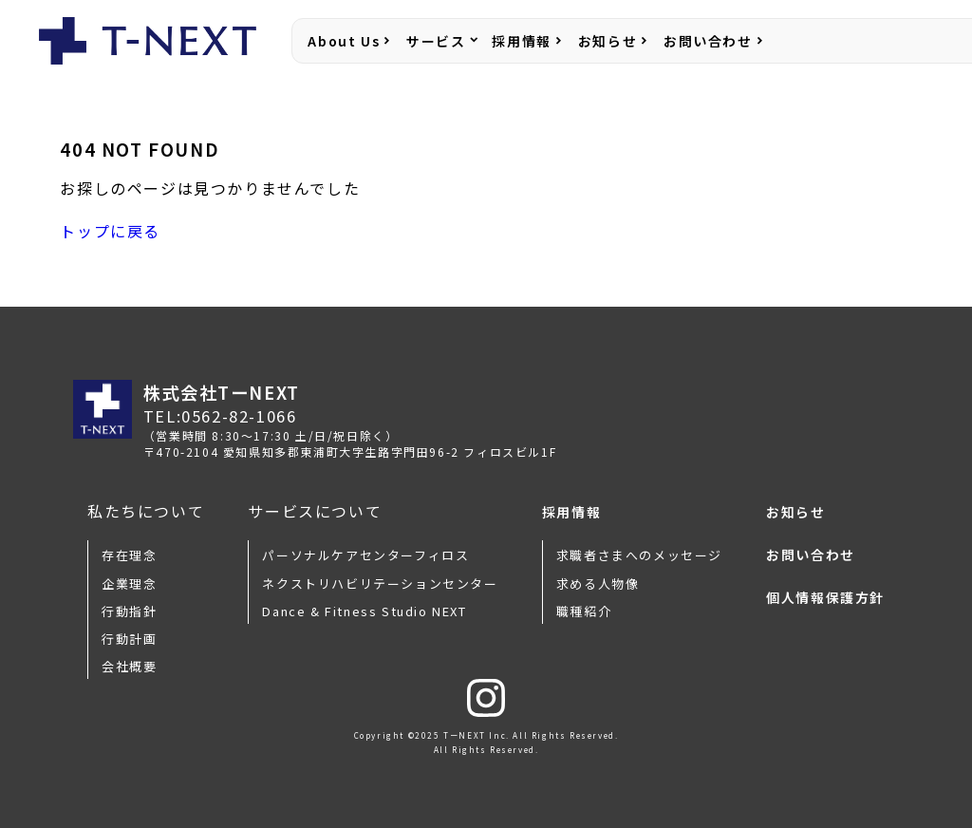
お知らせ (607, 40)
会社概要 (129, 666)
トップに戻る (110, 230)
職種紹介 (583, 611)
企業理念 (129, 583)
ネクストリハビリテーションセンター (379, 583)
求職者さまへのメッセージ (639, 555)
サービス (435, 40)
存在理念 (129, 555)
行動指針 (129, 611)
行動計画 (129, 639)
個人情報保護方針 (825, 598)
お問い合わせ (708, 40)
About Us (344, 40)
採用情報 (521, 40)
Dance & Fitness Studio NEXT (364, 611)
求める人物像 (598, 583)
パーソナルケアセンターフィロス (365, 555)
